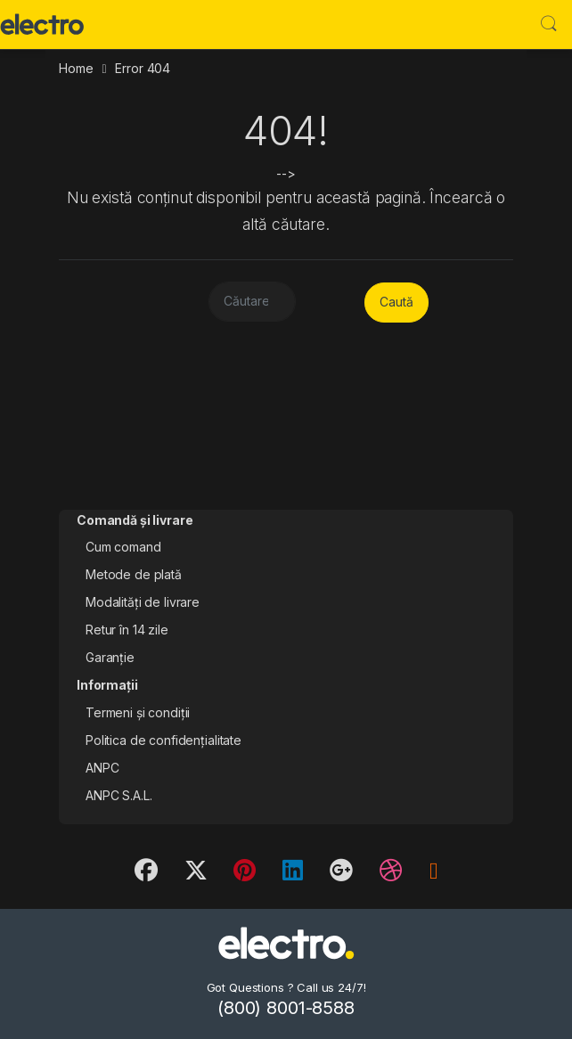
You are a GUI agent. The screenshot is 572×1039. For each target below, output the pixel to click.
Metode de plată (134, 574)
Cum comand (123, 546)
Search (549, 24)
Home (76, 68)
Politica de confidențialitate (163, 740)
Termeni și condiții (138, 712)
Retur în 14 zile (127, 629)
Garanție (110, 657)
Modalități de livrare (143, 601)
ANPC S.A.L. (118, 795)
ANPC (102, 767)
